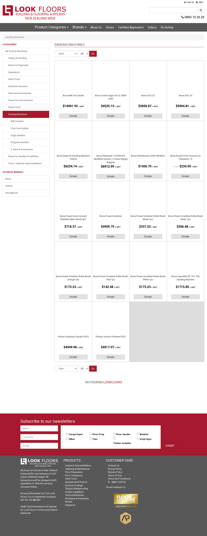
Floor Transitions (73, 475)
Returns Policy (115, 472)
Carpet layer (76, 434)
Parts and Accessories (19, 93)
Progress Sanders (20, 142)
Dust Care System (20, 128)
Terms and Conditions (119, 478)
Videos (152, 27)
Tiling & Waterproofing (76, 488)
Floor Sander (123, 434)
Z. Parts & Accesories (22, 149)
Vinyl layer (146, 439)
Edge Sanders (18, 135)
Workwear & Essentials (77, 498)
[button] (188, 2)
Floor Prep (98, 434)
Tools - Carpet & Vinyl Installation (24, 163)
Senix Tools (71, 478)
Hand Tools (14, 79)
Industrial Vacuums (18, 86)
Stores (110, 27)
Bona (8, 178)
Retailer (144, 434)
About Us (96, 27)
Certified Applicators (131, 27)
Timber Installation (74, 492)
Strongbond (11, 192)
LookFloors (112, 382)
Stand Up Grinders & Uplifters (23, 156)
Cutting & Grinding (17, 58)
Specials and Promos (76, 482)
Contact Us (113, 465)
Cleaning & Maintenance (77, 469)
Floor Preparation (74, 472)
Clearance (70, 505)
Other (72, 439)
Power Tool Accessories (20, 100)
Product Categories (51, 27)
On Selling (167, 27)
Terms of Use (115, 475)
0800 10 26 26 (192, 17)
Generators (13, 72)
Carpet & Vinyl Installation (78, 465)
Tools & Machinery (74, 495)
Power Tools (14, 107)
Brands (79, 27)
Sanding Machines (17, 114)
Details (73, 116)
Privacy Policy (115, 469)
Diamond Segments (18, 65)
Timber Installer (122, 443)
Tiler (95, 439)
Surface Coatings (74, 485)
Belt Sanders (17, 121)
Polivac (9, 186)
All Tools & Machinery (16, 51)
